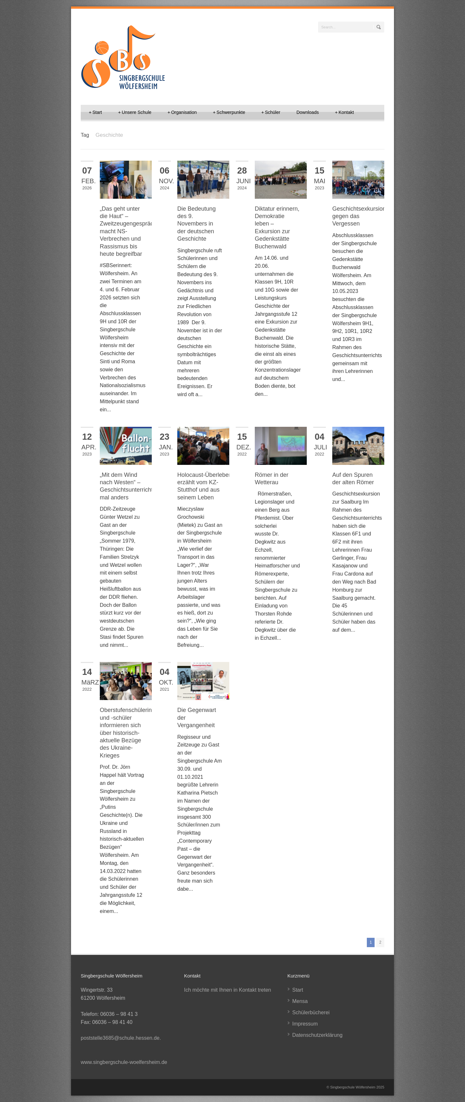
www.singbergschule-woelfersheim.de (124, 1062)
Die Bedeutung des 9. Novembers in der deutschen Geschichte (196, 223)
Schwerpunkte (229, 112)
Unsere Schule (134, 112)
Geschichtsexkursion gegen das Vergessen (359, 216)
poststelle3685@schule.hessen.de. (121, 1038)
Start (95, 112)
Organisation (182, 112)
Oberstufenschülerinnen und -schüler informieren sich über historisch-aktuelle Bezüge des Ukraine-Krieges (130, 732)
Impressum (305, 1024)
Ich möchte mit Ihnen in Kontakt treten (227, 990)
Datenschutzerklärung (317, 1035)
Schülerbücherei (311, 1012)
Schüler (270, 112)
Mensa (300, 1001)
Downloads (307, 112)
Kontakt (344, 112)
